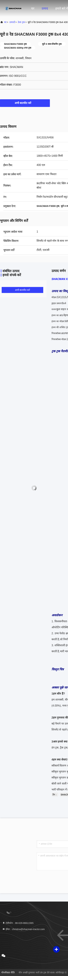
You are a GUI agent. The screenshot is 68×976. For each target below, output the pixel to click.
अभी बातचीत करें (25, 103)
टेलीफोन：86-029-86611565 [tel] (17, 923)
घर (32, 8)
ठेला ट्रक (21, 22)
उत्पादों (12, 22)
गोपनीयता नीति (8, 972)
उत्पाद (45, 8)
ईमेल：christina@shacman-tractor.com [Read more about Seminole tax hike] (23, 929)
